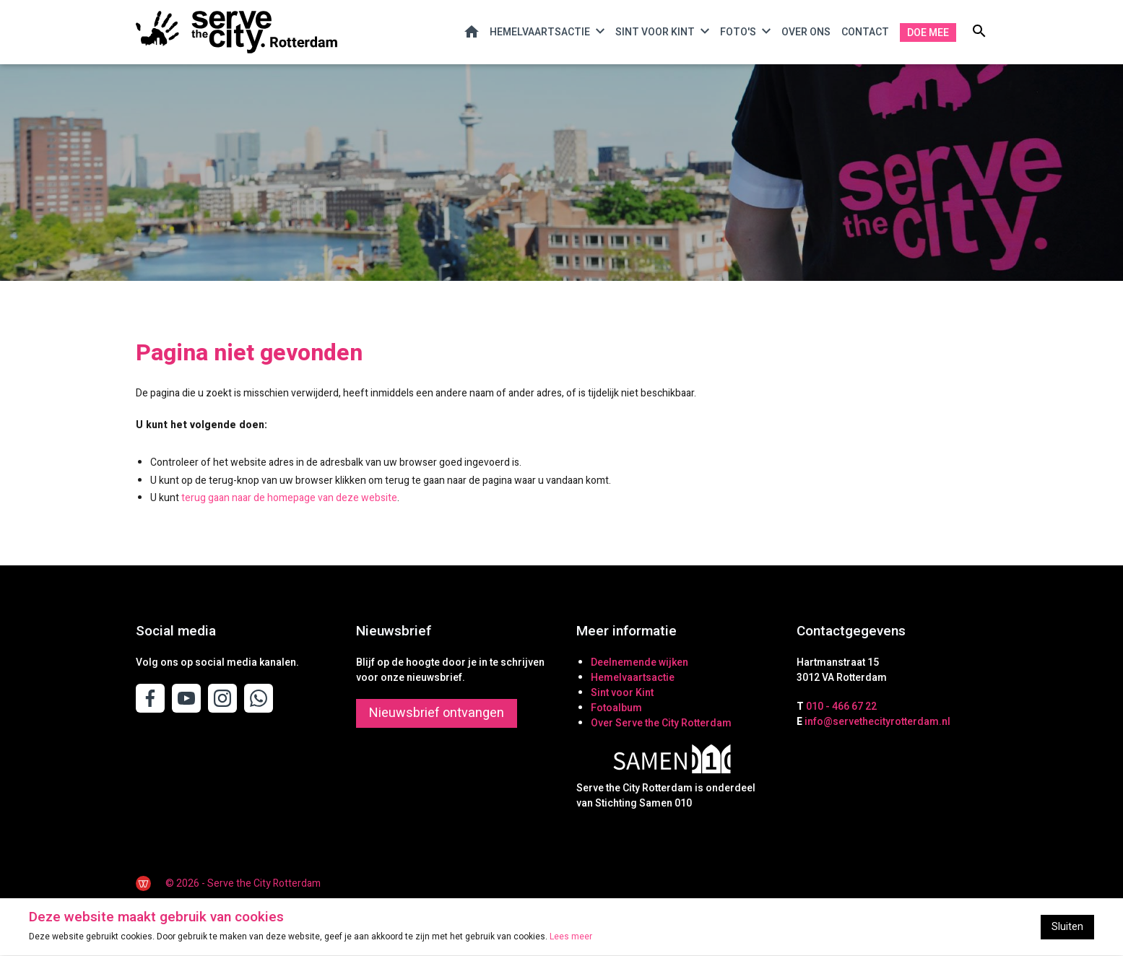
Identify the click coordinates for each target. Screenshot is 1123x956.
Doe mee (928, 32)
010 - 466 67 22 (841, 706)
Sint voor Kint (655, 32)
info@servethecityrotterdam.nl (877, 721)
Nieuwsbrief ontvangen (436, 713)
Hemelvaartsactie (540, 32)
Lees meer (571, 937)
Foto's (738, 32)
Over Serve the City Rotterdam (661, 723)
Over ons (806, 32)
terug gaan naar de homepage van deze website (289, 498)
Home (471, 31)
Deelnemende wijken (639, 662)
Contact (865, 32)
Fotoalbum (616, 708)
